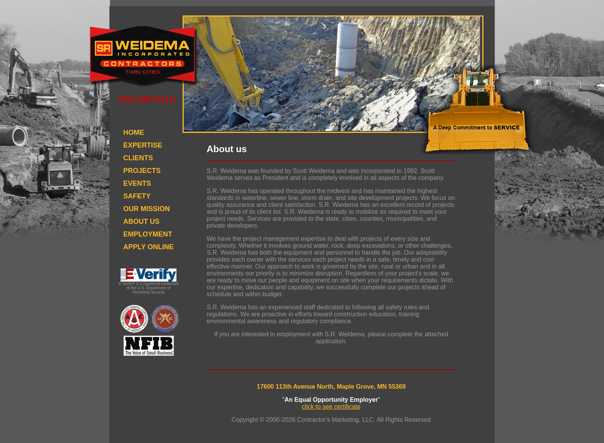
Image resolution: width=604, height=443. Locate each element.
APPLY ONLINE (148, 247)
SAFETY (137, 196)
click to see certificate (331, 406)
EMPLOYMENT (147, 234)
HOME (133, 132)
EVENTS (137, 183)
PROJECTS (142, 171)
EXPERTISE (142, 145)
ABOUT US (141, 221)
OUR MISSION (146, 209)
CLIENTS (138, 158)
